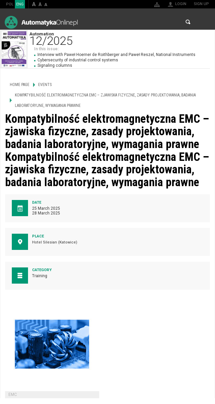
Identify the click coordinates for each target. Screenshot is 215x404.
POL (10, 4)
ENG (20, 4)
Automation (122, 38)
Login (180, 4)
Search (188, 22)
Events (45, 84)
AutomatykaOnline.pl (41, 22)
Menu (203, 22)
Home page (19, 84)
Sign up (201, 4)
